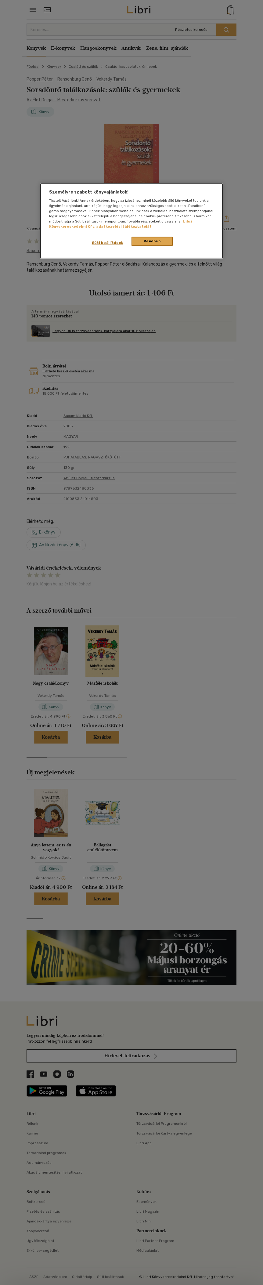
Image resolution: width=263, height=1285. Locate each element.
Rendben (152, 241)
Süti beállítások (107, 243)
